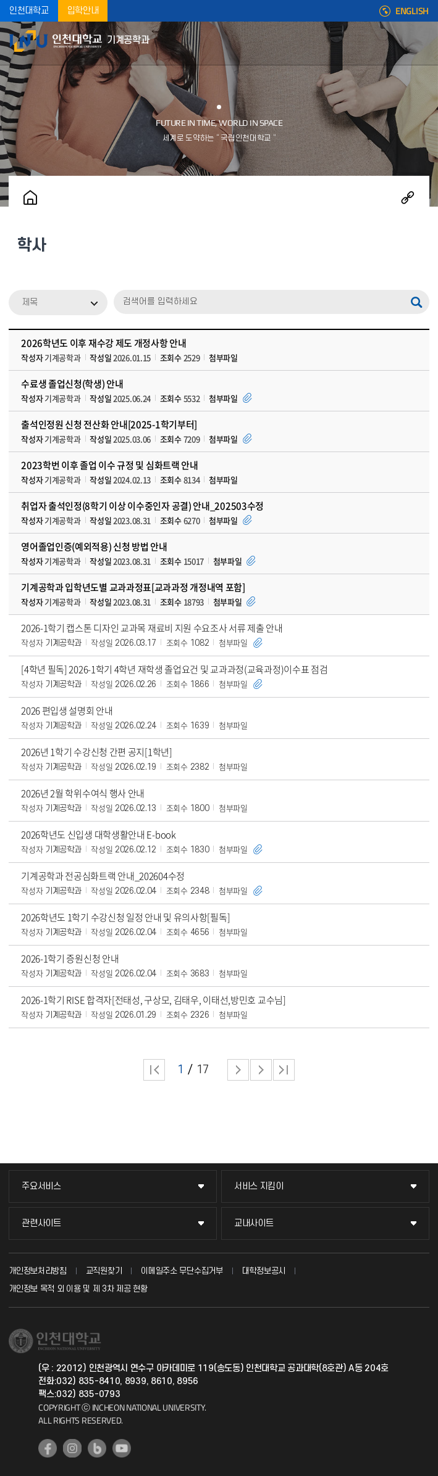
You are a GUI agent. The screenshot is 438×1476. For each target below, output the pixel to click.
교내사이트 (254, 1223)
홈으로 (30, 197)
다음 (261, 1070)
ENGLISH (412, 11)
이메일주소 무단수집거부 (181, 1271)
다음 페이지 (238, 1070)
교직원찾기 (104, 1271)
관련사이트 (41, 1223)
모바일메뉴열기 (422, 43)
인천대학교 (29, 11)
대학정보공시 (263, 1271)
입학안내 (83, 11)
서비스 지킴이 (259, 1186)
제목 (30, 302)
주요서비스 (41, 1186)
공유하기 (407, 197)
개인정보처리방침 (38, 1271)
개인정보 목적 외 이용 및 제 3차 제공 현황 (78, 1288)
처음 (154, 1070)
